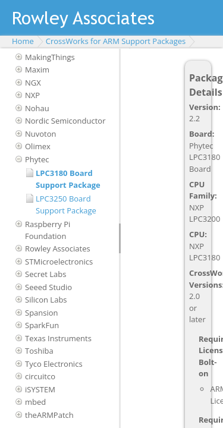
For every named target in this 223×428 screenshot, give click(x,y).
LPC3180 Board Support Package (68, 179)
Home (23, 41)
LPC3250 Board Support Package (66, 204)
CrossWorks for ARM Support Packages (116, 41)
